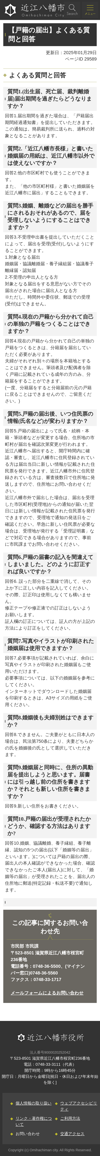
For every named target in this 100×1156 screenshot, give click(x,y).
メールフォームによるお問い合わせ (47, 992)
